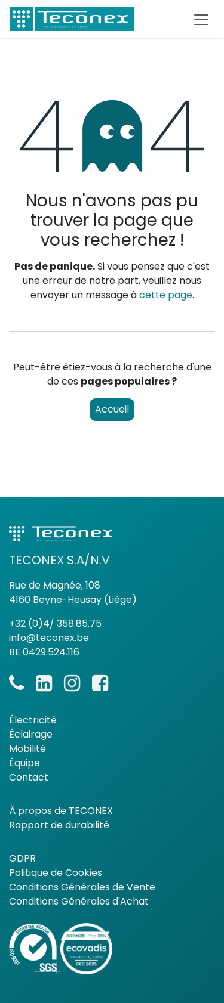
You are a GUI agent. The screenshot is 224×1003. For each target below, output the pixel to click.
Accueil (112, 409)
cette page (165, 295)
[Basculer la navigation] (201, 19)
